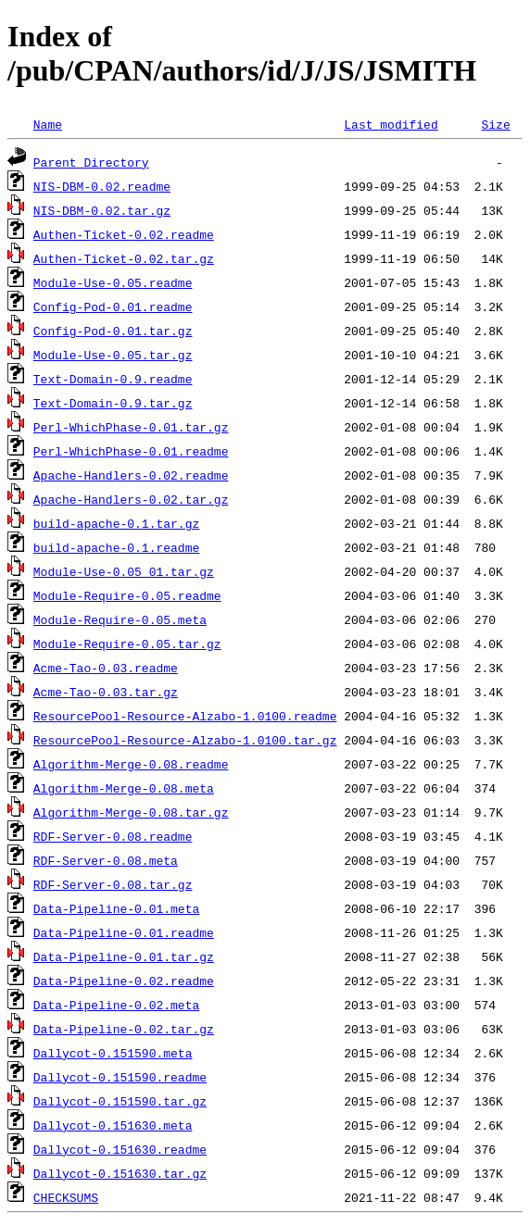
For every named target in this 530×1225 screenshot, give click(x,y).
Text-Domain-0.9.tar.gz (113, 402)
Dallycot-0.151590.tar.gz (120, 1101)
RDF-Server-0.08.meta (105, 860)
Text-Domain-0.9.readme (113, 378)
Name (47, 124)
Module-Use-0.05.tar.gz (113, 354)
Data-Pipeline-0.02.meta (116, 1004)
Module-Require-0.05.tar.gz (127, 643)
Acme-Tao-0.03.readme (105, 667)
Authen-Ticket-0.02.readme (123, 234)
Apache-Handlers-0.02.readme (131, 475)
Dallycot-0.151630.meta (113, 1125)
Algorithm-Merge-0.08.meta (123, 788)
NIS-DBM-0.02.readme (101, 186)
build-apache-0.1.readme (116, 547)
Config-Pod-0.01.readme (113, 306)
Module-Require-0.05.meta (120, 619)
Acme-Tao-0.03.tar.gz (105, 691)
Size (495, 124)
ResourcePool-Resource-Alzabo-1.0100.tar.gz (185, 739)
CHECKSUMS (65, 1197)
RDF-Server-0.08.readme (113, 836)
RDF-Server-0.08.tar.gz (113, 884)
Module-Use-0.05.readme (113, 282)
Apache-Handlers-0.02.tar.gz (131, 499)
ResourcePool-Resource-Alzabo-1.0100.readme (185, 715)
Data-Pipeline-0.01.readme (123, 932)
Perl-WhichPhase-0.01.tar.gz (131, 427)
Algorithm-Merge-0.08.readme (131, 764)
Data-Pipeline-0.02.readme (123, 980)
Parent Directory (91, 162)
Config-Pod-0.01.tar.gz (113, 330)
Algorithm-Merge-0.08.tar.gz (131, 812)
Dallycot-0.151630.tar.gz (120, 1173)
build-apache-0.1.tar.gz (116, 523)
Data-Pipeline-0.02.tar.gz (123, 1028)
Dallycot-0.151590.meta (113, 1052)
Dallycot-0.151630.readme (120, 1149)
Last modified (390, 124)
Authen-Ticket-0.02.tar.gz (123, 258)
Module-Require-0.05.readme (127, 595)
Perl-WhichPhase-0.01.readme (131, 451)
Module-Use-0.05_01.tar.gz (123, 571)
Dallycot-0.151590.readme (120, 1077)
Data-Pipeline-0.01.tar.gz (123, 956)
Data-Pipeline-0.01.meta (116, 908)
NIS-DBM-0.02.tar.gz (101, 210)
